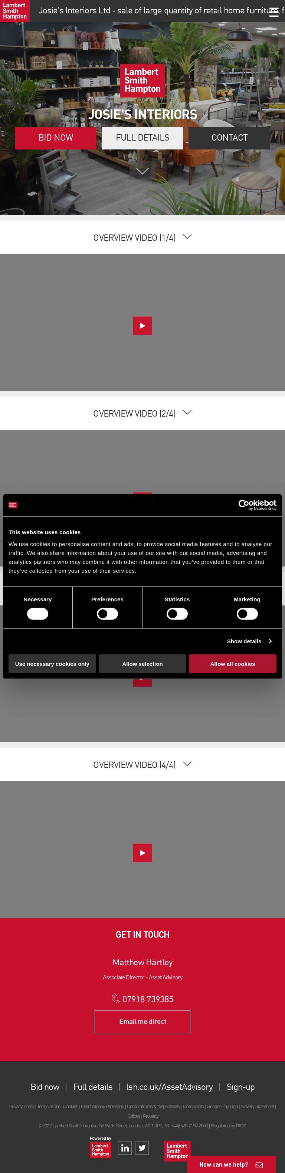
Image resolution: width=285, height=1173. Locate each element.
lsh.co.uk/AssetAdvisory (169, 1087)
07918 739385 (147, 1000)
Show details (244, 641)
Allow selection (142, 663)
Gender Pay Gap (222, 1106)
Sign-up (241, 1087)
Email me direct (142, 1022)
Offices (134, 1116)
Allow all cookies (232, 663)
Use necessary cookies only (52, 663)
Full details (142, 138)
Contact (230, 138)
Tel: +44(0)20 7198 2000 (186, 1125)
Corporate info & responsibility (153, 1106)
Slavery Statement (257, 1106)
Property (150, 1116)
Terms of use (48, 1106)
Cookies (70, 1106)
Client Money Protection (102, 1106)
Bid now (55, 138)
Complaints (193, 1106)
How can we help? (224, 1164)
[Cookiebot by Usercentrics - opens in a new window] (244, 505)
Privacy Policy (21, 1106)
